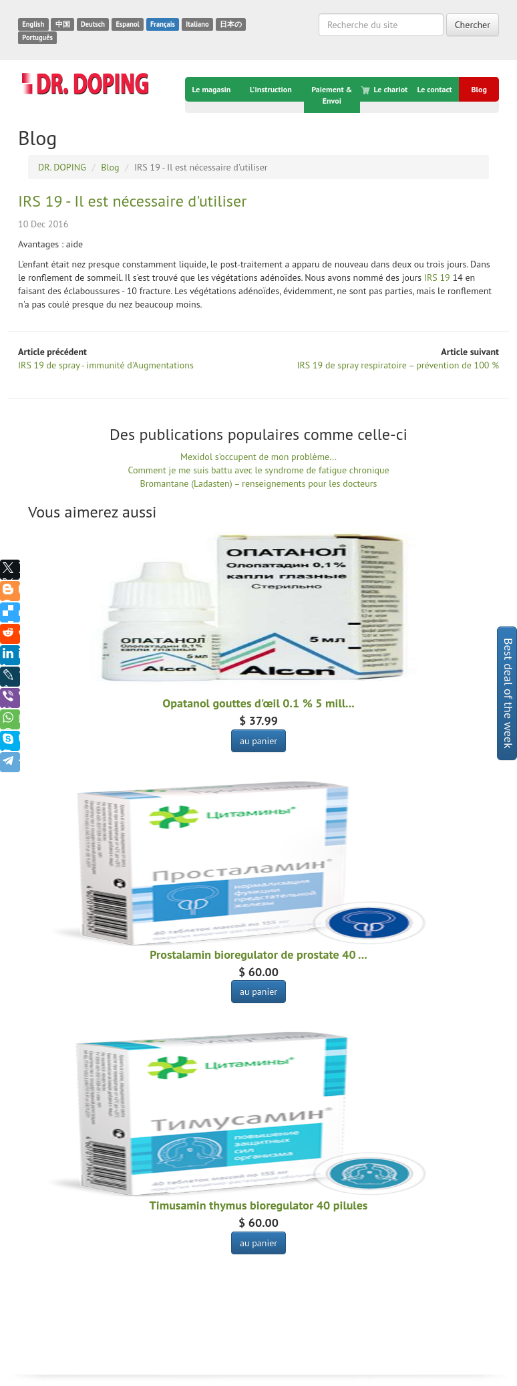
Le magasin (211, 89)
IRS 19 (437, 277)
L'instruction (271, 89)
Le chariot (385, 89)
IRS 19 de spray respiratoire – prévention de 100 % (398, 365)
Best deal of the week (508, 693)
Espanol (127, 24)
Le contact (434, 89)
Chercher (472, 25)
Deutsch (93, 24)
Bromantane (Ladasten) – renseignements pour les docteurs (258, 483)
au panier (258, 741)
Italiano (197, 24)
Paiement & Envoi (331, 95)
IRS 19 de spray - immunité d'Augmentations (106, 365)
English (33, 24)
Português (37, 37)
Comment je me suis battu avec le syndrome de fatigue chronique (258, 470)
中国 (62, 24)
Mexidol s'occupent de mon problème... (258, 457)
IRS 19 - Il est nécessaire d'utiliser (132, 201)
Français (162, 24)
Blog (479, 89)
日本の (231, 24)
